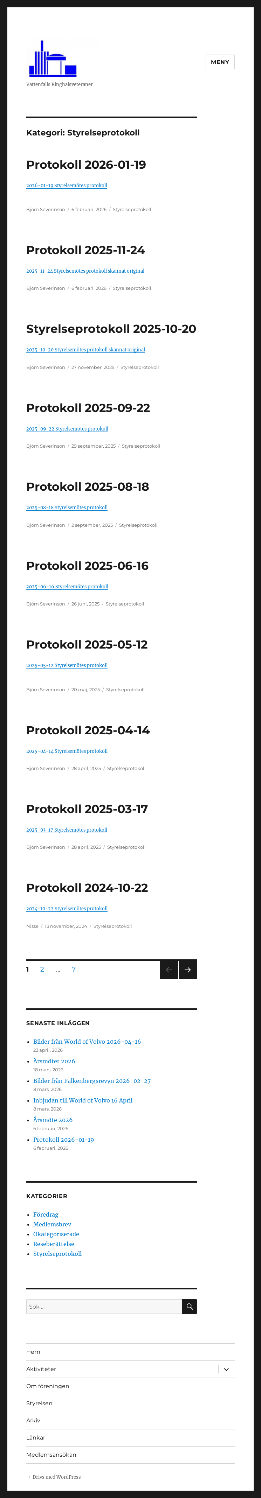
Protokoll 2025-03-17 (87, 809)
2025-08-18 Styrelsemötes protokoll (67, 507)
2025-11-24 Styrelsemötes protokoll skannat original (85, 271)
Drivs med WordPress (57, 1477)
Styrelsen (39, 1403)
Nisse (32, 926)
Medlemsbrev (52, 1224)
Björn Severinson (45, 209)
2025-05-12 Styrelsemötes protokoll (67, 665)
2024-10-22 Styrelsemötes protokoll (67, 908)
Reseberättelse (53, 1243)
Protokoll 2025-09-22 (88, 408)
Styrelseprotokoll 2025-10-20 (111, 329)
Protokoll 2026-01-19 (86, 165)
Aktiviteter (41, 1369)
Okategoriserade (56, 1234)
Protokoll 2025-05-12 (86, 644)
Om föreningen (47, 1386)
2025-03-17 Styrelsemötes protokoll (66, 830)
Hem (33, 1352)
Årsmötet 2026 (54, 1061)
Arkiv (33, 1420)
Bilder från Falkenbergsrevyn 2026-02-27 (92, 1080)
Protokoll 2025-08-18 (87, 486)
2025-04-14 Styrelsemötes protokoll (67, 751)
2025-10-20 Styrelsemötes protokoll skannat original (85, 349)
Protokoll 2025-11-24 (85, 250)
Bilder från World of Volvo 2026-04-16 (87, 1041)
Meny (220, 62)
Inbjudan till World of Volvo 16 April (82, 1100)
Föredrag (46, 1214)
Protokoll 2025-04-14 (88, 730)
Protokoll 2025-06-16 (87, 566)
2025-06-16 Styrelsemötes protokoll (67, 586)
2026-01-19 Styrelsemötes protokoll (66, 185)
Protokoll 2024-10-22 (87, 888)
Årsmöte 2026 (53, 1120)
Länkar (35, 1437)
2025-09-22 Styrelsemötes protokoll (67, 429)
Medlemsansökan (51, 1454)
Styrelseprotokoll (132, 209)
